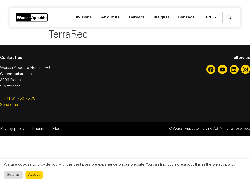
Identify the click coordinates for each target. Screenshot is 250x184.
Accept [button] (34, 175)
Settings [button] (13, 175)
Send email (9, 105)
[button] (229, 17)
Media (57, 129)
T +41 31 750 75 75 (17, 99)
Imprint (38, 129)
